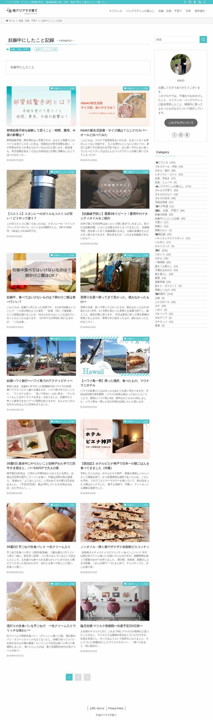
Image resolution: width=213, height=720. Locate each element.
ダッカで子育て (172, 215)
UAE (165, 413)
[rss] (199, 2)
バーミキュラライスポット (178, 303)
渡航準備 (168, 383)
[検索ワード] (181, 39)
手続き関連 (170, 237)
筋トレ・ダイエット (174, 390)
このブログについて (181, 122)
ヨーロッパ (170, 456)
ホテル (167, 340)
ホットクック (170, 318)
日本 (165, 325)
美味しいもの (171, 398)
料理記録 (167, 296)
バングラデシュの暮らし (177, 208)
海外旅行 (168, 405)
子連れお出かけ (172, 362)
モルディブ (169, 449)
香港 (165, 463)
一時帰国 (168, 347)
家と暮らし (170, 369)
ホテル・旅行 (171, 179)
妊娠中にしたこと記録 (176, 267)
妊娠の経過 (170, 260)
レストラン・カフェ (175, 186)
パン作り (168, 311)
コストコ (168, 333)
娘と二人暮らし (172, 355)
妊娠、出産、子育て (20, 49)
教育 (166, 376)
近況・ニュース (171, 200)
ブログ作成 (168, 244)
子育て (167, 274)
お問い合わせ (97, 708)
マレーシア (170, 442)
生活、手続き (171, 193)
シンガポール (171, 420)
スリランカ (169, 164)
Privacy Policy (115, 708)
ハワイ (166, 434)
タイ (166, 427)
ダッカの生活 (171, 230)
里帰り (167, 281)
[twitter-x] (185, 2)
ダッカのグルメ (172, 222)
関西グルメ (169, 288)
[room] (194, 2)
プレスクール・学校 (175, 171)
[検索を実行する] (203, 39)
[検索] (204, 2)
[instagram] (190, 2)
